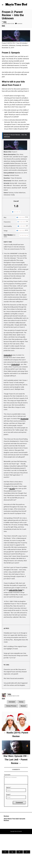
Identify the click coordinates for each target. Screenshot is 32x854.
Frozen (6, 292)
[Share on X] (12, 851)
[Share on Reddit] (26, 851)
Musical (23, 706)
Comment (7, 774)
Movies (3, 25)
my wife (12, 488)
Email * (8, 794)
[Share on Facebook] (5, 851)
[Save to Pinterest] (19, 851)
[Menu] (2, 4)
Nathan (4, 21)
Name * (8, 787)
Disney (21, 702)
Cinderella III (15, 364)
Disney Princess (11, 706)
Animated (12, 702)
